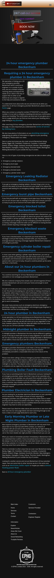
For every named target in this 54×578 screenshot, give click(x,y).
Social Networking (17, 537)
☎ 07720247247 (13, 4)
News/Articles (15, 528)
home (4, 108)
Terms (13, 513)
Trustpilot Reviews (17, 539)
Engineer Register (34, 517)
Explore (13, 525)
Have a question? (27, 19)
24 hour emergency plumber (19, 472)
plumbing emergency (40, 133)
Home (13, 508)
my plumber (18, 120)
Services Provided (34, 508)
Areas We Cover (16, 531)
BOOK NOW (27, 26)
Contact (13, 516)
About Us (14, 534)
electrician (14, 465)
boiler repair (24, 465)
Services (13, 510)
